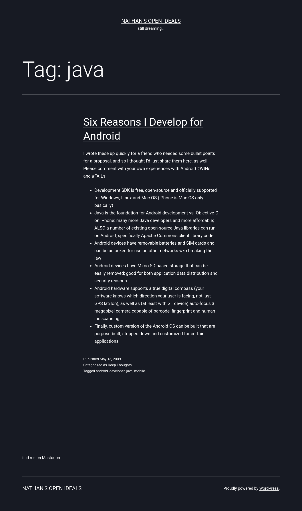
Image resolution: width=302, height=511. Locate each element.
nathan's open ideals (151, 21)
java (129, 371)
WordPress (269, 488)
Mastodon (51, 457)
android (102, 371)
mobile (139, 371)
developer (117, 371)
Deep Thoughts (120, 365)
